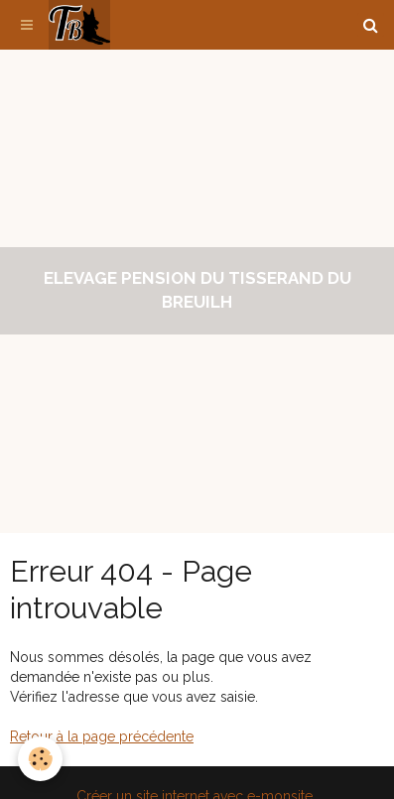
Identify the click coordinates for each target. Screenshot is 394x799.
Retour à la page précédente (102, 736)
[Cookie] (40, 758)
